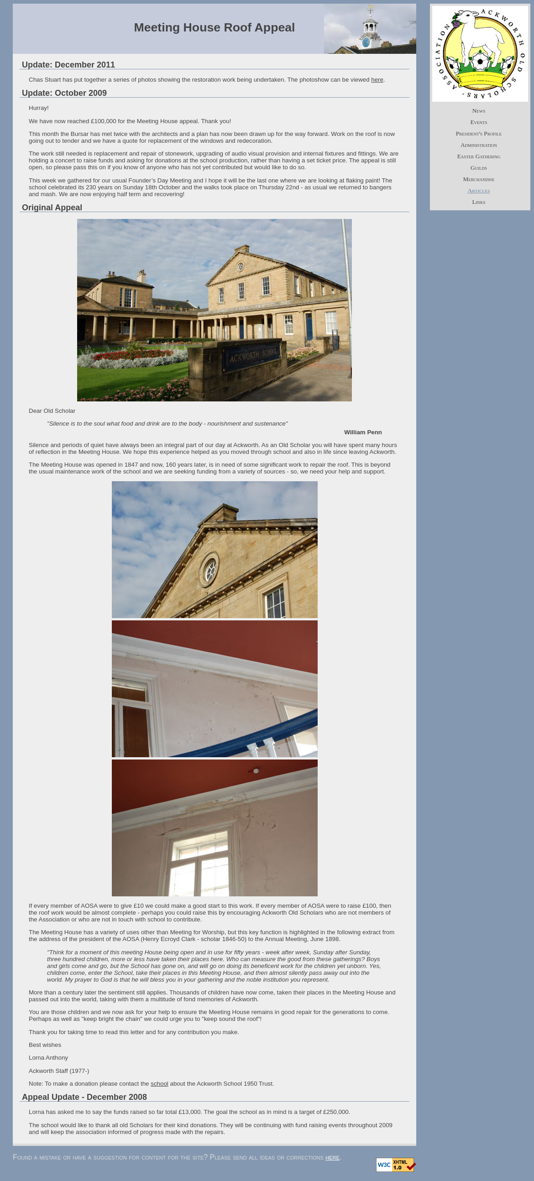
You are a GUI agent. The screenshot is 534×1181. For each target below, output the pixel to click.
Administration (479, 144)
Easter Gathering (479, 156)
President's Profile (479, 133)
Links (478, 201)
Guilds (479, 167)
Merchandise (479, 179)
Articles (479, 190)
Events (478, 122)
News (479, 110)
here (377, 79)
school (159, 1083)
